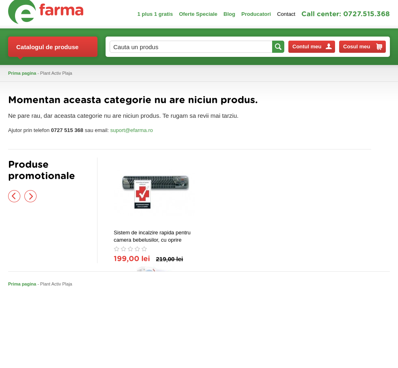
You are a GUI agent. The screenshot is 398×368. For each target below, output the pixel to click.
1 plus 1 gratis (155, 14)
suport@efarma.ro (131, 130)
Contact (286, 14)
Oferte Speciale (198, 14)
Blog (229, 14)
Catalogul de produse (47, 50)
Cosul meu (362, 46)
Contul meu (312, 46)
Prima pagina (22, 73)
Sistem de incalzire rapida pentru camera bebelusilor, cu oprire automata (152, 236)
